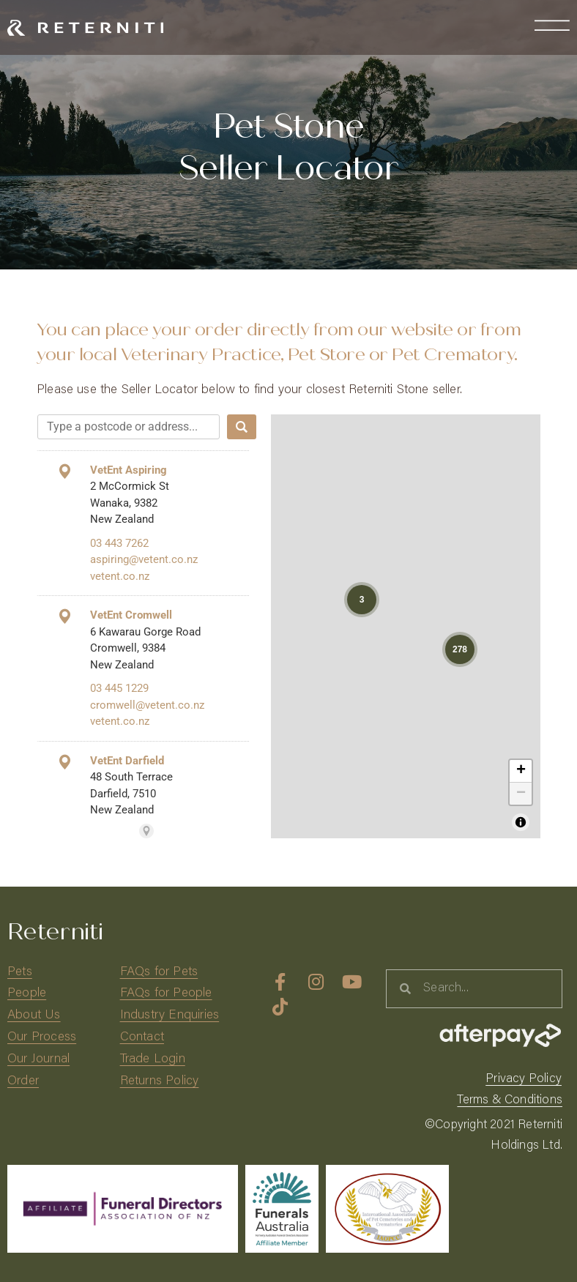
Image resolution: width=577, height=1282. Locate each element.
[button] (361, 599)
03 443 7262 (119, 543)
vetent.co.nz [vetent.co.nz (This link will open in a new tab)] (119, 576)
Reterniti (55, 931)
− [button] (521, 794)
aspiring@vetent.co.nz (144, 559)
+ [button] (521, 771)
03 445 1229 (119, 688)
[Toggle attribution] (520, 822)
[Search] (241, 426)
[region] (405, 626)
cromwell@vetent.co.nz (147, 705)
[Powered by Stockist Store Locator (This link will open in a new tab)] (146, 831)
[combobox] (128, 426)
